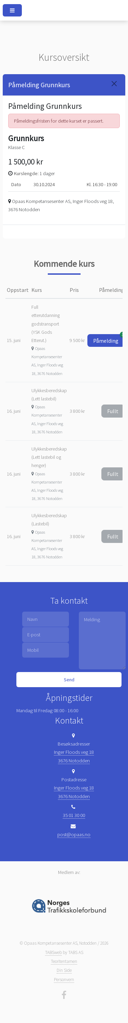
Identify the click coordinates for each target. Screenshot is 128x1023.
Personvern (64, 979)
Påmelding (108, 339)
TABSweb (53, 952)
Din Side (64, 970)
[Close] (114, 83)
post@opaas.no (73, 834)
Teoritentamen (64, 961)
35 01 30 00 (74, 815)
